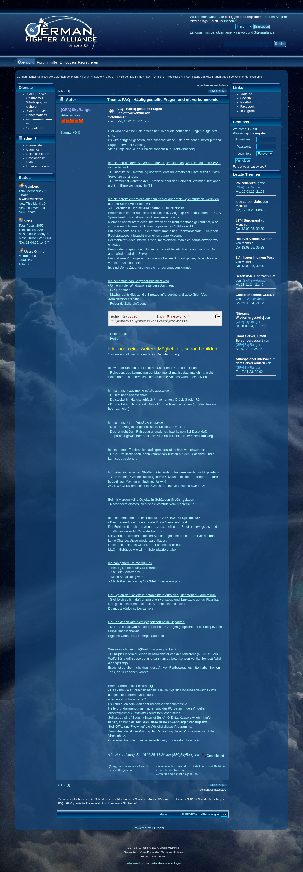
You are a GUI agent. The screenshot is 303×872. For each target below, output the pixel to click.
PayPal (245, 102)
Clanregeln (34, 145)
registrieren (255, 17)
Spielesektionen (37, 154)
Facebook (247, 106)
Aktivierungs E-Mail (204, 21)
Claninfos (33, 149)
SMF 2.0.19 (134, 847)
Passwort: (244, 146)
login (247, 133)
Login (177, 354)
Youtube (246, 94)
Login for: (244, 153)
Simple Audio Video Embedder (141, 852)
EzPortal (158, 828)
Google (245, 98)
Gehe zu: (166, 814)
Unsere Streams (38, 166)
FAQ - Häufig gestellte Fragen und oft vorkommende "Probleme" (135, 113)
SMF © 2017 (150, 847)
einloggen (232, 17)
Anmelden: (243, 139)
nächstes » (221, 85)
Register (163, 354)
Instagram (247, 111)
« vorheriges (205, 85)
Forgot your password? (249, 166)
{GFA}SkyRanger (76, 109)
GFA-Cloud (34, 128)
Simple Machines (169, 847)
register (260, 133)
